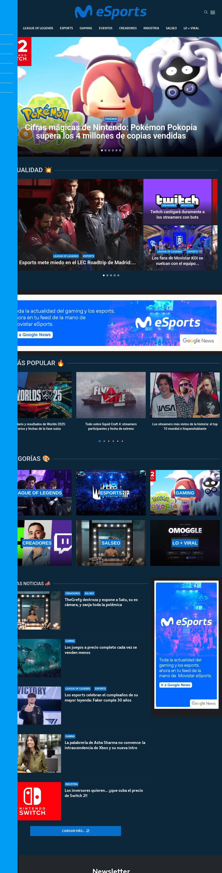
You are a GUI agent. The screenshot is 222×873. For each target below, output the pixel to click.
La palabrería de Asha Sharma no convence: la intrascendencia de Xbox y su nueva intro (105, 746)
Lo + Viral (191, 28)
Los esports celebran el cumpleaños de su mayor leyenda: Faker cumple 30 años (101, 697)
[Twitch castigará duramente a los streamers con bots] (177, 201)
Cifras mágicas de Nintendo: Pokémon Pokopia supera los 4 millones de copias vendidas (111, 132)
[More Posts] (75, 831)
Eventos (105, 28)
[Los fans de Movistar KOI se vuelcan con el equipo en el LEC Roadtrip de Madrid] (177, 248)
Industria (151, 28)
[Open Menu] (212, 12)
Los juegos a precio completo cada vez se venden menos (101, 650)
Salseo (171, 28)
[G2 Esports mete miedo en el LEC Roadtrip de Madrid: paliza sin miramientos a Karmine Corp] (74, 225)
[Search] (206, 12)
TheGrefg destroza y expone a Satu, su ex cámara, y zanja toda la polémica (101, 602)
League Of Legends (38, 28)
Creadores (128, 28)
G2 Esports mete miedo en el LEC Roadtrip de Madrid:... (74, 262)
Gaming (86, 28)
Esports (66, 28)
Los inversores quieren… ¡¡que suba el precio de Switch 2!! (104, 798)
